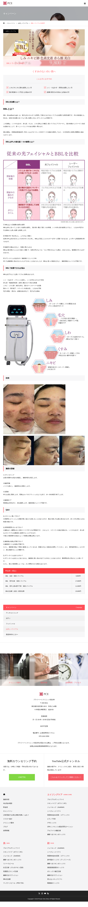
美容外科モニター (12, 634)
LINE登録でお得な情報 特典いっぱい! (16, 815)
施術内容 (6, 799)
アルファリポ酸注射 (54, 830)
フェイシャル (10, 624)
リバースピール (8, 863)
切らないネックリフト (54, 879)
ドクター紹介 (7, 819)
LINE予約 (22, 777)
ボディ (8, 618)
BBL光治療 (7, 879)
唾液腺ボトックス (53, 883)
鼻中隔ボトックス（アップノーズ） (59, 860)
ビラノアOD (51, 819)
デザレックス (51, 823)
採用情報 (6, 830)
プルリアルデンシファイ (55, 799)
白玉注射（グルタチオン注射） (13, 867)
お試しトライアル (11, 31)
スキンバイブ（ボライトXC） (57, 803)
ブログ (5, 826)
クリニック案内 (8, 823)
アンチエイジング (12, 613)
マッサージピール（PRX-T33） (14, 883)
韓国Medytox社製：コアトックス (58, 815)
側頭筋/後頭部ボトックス (55, 867)
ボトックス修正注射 (54, 871)
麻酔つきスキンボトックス (56, 834)
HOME (4, 794)
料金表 (5, 807)
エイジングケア (59, 794)
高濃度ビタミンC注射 (10, 871)
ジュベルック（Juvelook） (56, 807)
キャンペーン (7, 811)
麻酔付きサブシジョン (10, 875)
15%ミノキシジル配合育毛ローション (60, 826)
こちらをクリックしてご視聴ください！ (66, 777)
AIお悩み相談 (7, 803)
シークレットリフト (54, 811)
